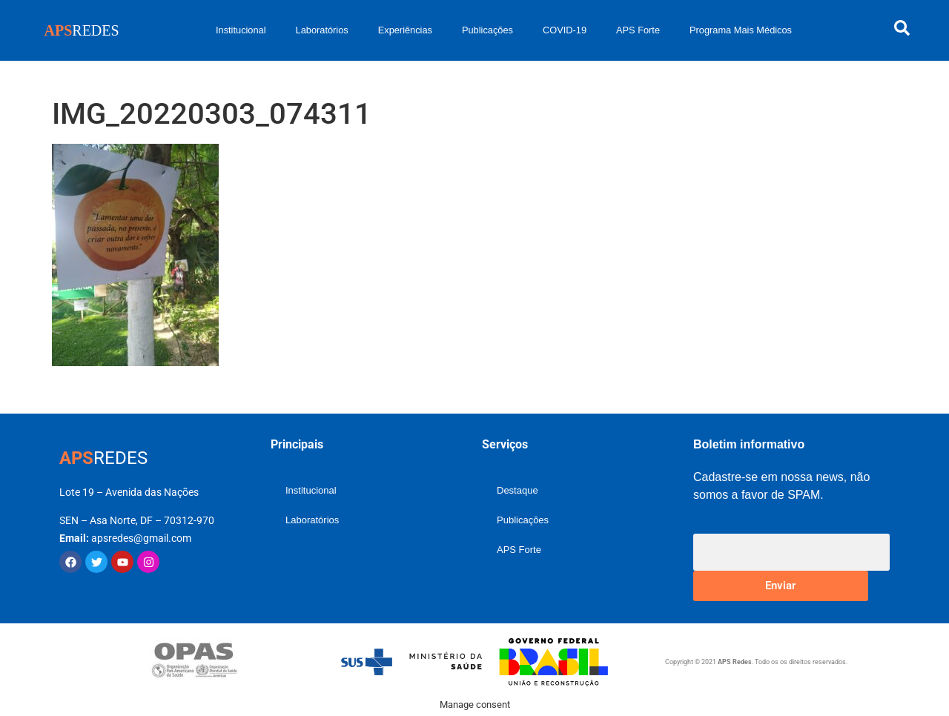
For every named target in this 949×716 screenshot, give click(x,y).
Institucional (241, 30)
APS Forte (638, 30)
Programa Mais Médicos (741, 30)
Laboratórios (322, 30)
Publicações (487, 30)
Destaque (517, 490)
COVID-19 (564, 30)
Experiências (405, 30)
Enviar (780, 585)
